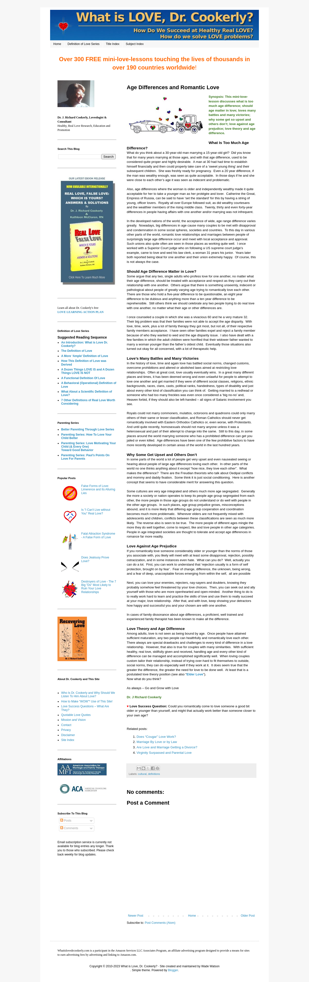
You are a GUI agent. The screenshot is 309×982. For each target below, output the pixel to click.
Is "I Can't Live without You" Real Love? (95, 511)
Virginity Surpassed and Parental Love (165, 752)
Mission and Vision (73, 720)
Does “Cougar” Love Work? (156, 737)
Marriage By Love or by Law (157, 742)
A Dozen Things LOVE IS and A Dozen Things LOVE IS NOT (87, 371)
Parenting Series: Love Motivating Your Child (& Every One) (88, 444)
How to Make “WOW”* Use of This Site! (86, 701)
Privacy (66, 730)
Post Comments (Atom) (160, 923)
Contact (66, 725)
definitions (154, 773)
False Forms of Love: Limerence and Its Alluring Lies (98, 489)
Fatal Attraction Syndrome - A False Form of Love (98, 535)
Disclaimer (68, 735)
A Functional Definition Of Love (83, 378)
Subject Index (135, 44)
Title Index (112, 44)
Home (57, 44)
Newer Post (135, 915)
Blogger (173, 970)
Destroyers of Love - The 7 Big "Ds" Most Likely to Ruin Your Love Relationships (98, 587)
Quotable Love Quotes (76, 715)
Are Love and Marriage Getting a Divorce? (167, 747)
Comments (69, 828)
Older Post (248, 915)
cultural (142, 773)
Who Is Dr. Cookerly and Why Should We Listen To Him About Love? (88, 694)
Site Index (67, 740)
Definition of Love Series (83, 44)
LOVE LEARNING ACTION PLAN (80, 312)
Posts (65, 820)
